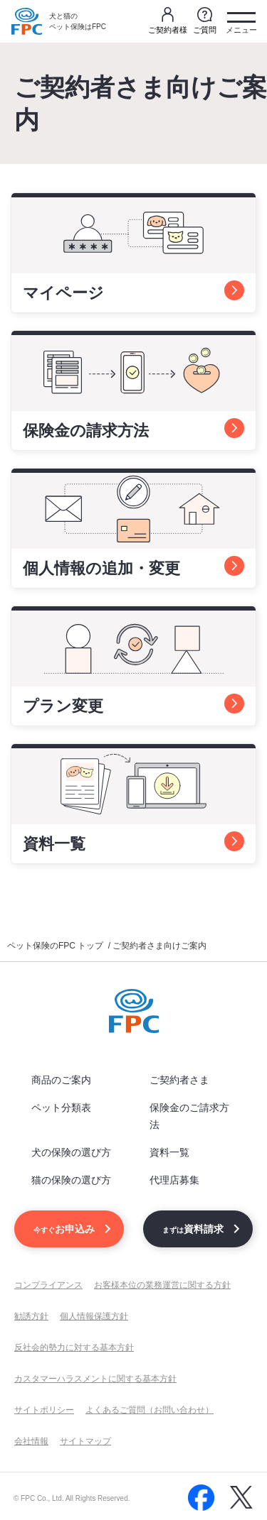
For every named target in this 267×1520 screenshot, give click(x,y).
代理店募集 (174, 1180)
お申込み (64, 1229)
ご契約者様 (167, 20)
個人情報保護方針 (94, 1316)
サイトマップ (85, 1441)
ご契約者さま (179, 1080)
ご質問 (204, 20)
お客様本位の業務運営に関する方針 (162, 1285)
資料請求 (193, 1229)
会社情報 (31, 1441)
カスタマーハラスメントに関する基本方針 (95, 1379)
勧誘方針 (31, 1316)
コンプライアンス (48, 1285)
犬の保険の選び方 (71, 1152)
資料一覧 (169, 1152)
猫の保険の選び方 (71, 1180)
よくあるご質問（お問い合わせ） (149, 1410)
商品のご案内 (61, 1080)
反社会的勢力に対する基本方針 (74, 1347)
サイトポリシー (44, 1410)
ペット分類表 (61, 1107)
